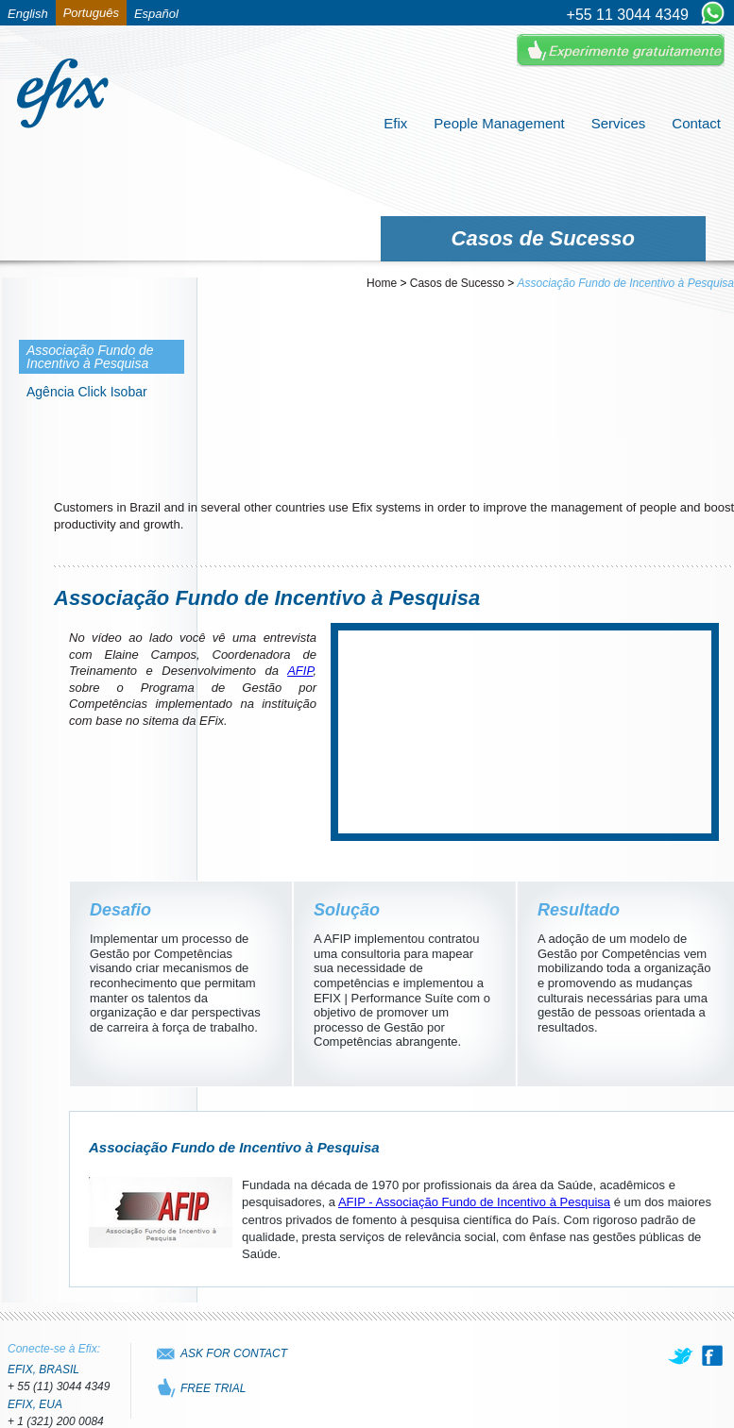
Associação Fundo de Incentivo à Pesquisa (626, 283)
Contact (696, 123)
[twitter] (682, 1355)
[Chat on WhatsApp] (713, 14)
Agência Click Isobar (86, 391)
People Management (499, 123)
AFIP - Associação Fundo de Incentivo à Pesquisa (474, 1202)
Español (156, 14)
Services (618, 123)
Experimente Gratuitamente (621, 50)
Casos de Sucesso (457, 283)
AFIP (300, 671)
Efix (395, 123)
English (28, 14)
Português (91, 13)
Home (382, 283)
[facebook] (712, 1355)
